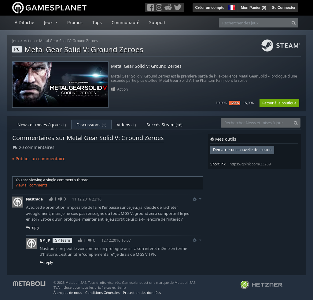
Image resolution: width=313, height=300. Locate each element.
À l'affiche (24, 22)
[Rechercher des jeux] (254, 22)
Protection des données (142, 292)
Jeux (15, 40)
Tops (97, 22)
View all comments (31, 185)
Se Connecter (284, 7)
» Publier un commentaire (38, 158)
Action (29, 40)
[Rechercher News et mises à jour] (256, 123)
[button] (231, 7)
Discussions (91, 125)
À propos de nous (67, 292)
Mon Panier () (253, 7)
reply (32, 227)
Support (157, 22)
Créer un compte (209, 7)
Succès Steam (164, 125)
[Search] (293, 22)
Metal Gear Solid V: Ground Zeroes (68, 40)
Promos (75, 22)
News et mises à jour (41, 125)
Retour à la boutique (279, 103)
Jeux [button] (49, 22)
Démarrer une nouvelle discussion (242, 149)
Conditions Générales (102, 292)
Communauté (125, 22)
